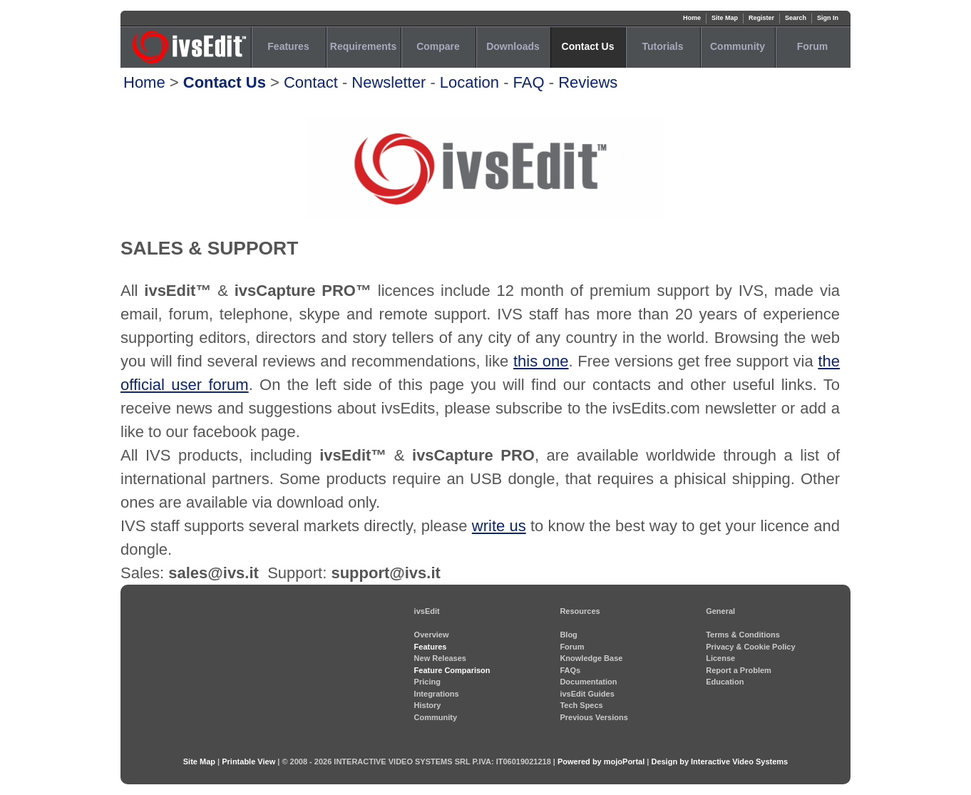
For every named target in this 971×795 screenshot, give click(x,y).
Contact (311, 82)
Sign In (827, 17)
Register (761, 17)
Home (692, 17)
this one (541, 361)
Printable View (248, 761)
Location (469, 82)
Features (430, 646)
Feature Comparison (452, 670)
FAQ (529, 82)
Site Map (724, 17)
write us (499, 526)
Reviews (587, 82)
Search (795, 17)
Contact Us (224, 82)
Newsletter (388, 82)
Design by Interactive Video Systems (719, 761)
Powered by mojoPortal (601, 761)
